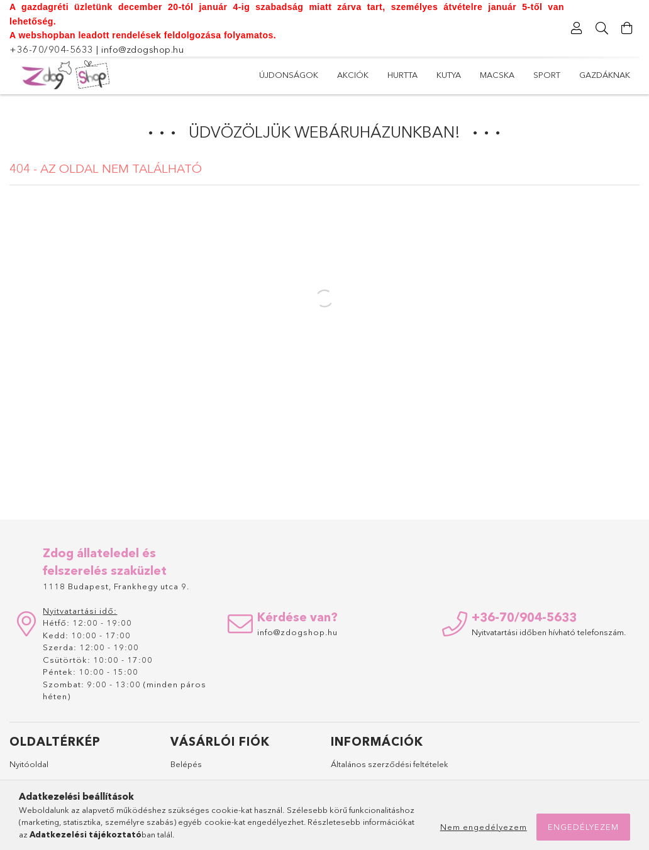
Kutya (448, 75)
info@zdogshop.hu (142, 49)
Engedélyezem (583, 827)
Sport (546, 75)
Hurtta (402, 75)
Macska (497, 75)
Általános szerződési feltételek (389, 764)
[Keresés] (601, 28)
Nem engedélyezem (483, 827)
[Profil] (576, 28)
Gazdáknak (604, 75)
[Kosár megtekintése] (627, 28)
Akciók (353, 75)
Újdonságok (288, 75)
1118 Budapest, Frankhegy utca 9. (116, 586)
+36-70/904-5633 (51, 49)
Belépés (186, 764)
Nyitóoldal (28, 764)
